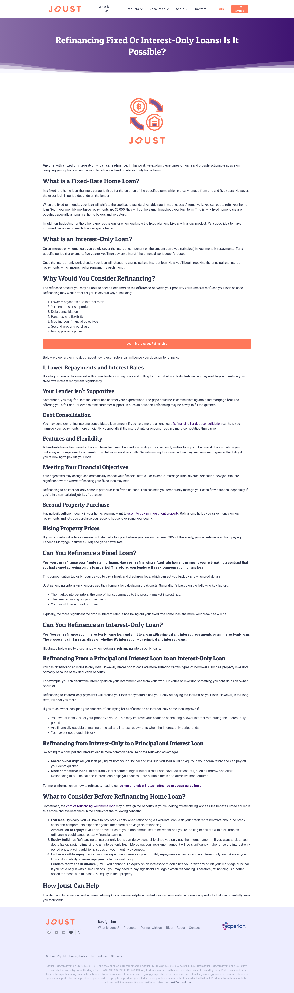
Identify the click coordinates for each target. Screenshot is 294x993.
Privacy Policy (78, 956)
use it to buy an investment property (152, 514)
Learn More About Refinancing (147, 343)
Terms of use (99, 956)
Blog (169, 928)
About (181, 928)
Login (220, 8)
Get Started (239, 8)
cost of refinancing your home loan (90, 806)
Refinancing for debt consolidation (197, 424)
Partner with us (151, 928)
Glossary (116, 956)
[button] (134, 9)
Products (129, 928)
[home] (66, 9)
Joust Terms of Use (179, 982)
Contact (200, 9)
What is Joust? (104, 9)
